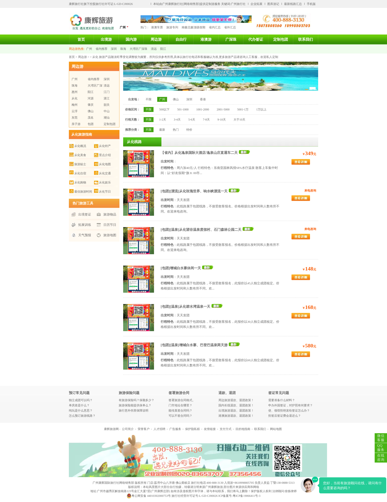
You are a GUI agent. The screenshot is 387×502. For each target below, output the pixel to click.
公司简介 (128, 429)
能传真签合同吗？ (180, 410)
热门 (176, 129)
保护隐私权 (192, 429)
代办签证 (255, 39)
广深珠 (230, 39)
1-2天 (162, 119)
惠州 (74, 92)
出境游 (106, 39)
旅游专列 (172, 27)
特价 (189, 129)
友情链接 (210, 429)
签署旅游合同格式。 (182, 400)
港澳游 (206, 39)
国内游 (131, 39)
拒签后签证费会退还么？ (284, 415)
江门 (107, 92)
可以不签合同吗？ (180, 415)
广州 (124, 27)
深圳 (114, 49)
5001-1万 (243, 109)
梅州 (74, 105)
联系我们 (305, 39)
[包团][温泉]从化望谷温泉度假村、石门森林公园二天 (201, 230)
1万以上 (261, 109)
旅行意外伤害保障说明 (133, 410)
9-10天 (221, 119)
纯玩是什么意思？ (81, 410)
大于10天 (239, 119)
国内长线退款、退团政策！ (236, 405)
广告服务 (175, 429)
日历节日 (109, 225)
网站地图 (276, 429)
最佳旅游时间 (83, 191)
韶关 (107, 105)
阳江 (163, 49)
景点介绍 (105, 155)
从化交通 (105, 173)
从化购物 (80, 182)
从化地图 (105, 164)
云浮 (74, 111)
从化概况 (80, 146)
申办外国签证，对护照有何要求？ (290, 405)
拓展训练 (84, 225)
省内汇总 (215, 27)
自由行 (181, 39)
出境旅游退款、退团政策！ (236, 410)
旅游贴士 (80, 164)
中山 (107, 111)
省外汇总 (230, 27)
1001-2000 (202, 109)
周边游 (156, 39)
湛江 (107, 98)
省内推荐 (101, 49)
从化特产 (105, 146)
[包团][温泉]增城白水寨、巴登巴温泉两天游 (194, 345)
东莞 (74, 117)
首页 (81, 39)
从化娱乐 (105, 182)
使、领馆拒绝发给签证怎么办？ (289, 410)
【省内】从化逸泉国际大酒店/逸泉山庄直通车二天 (199, 153)
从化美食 (80, 155)
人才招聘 (159, 429)
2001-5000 (223, 109)
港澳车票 (157, 27)
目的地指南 (242, 429)
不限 (149, 99)
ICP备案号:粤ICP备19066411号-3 (239, 496)
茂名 (91, 117)
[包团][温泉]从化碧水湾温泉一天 (185, 306)
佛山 (91, 111)
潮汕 (107, 117)
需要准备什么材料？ (281, 400)
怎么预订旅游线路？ (82, 415)
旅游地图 (109, 235)
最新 (162, 129)
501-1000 (183, 109)
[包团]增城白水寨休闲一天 (181, 268)
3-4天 (177, 119)
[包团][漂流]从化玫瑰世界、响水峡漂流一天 (194, 191)
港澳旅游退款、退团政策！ (236, 415)
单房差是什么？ (79, 405)
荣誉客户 (144, 429)
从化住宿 (80, 173)
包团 (91, 124)
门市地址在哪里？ (180, 405)
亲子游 (76, 124)
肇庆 (91, 105)
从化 (74, 98)
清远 (154, 49)
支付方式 (226, 429)
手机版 (311, 4)
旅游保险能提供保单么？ (135, 405)
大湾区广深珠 (138, 49)
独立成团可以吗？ (81, 400)
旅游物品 (109, 214)
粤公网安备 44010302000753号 (149, 495)
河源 (91, 98)
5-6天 (191, 119)
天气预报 (84, 235)
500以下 (164, 109)
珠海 (123, 49)
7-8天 (206, 119)
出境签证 (84, 214)
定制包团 (280, 39)
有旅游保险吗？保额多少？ (136, 400)
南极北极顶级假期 (193, 27)
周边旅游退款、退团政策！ (236, 400)
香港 (203, 99)
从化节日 (105, 191)
